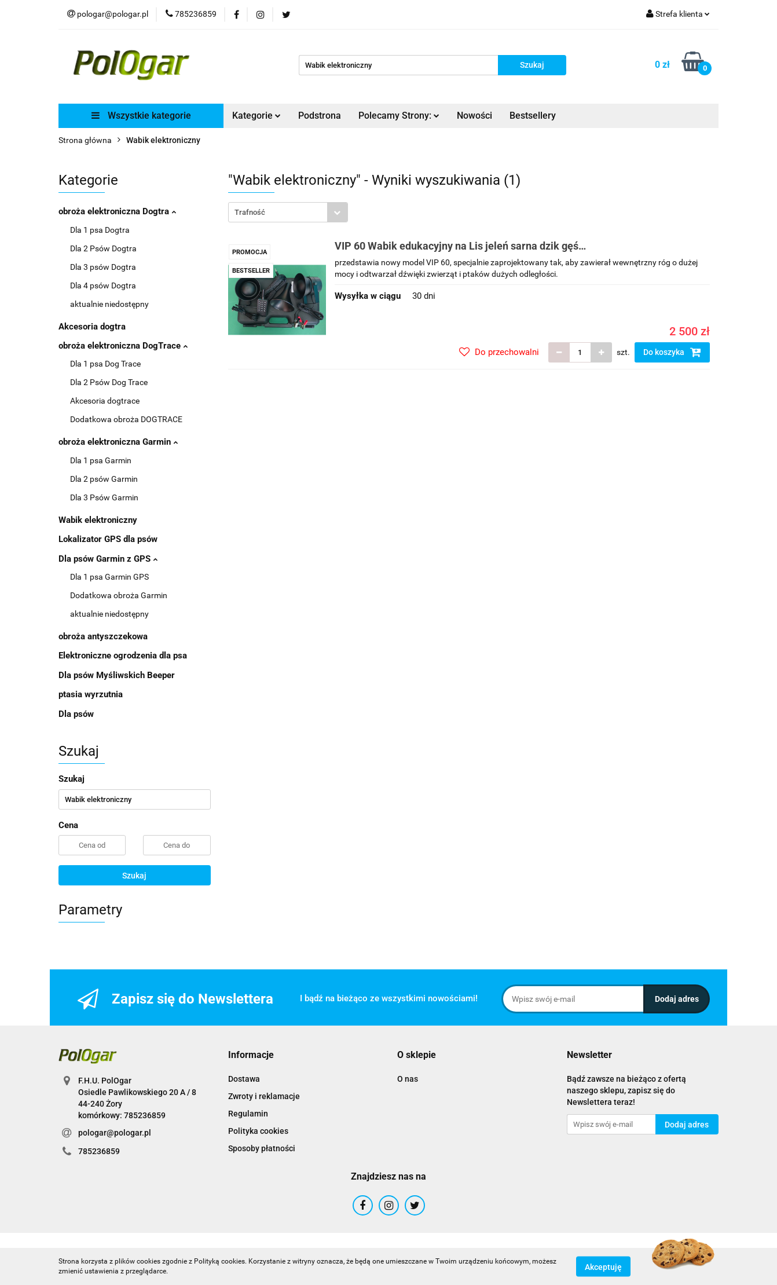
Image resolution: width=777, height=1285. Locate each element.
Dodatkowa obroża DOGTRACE (126, 419)
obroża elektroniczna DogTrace (123, 346)
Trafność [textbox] (249, 212)
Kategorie (256, 115)
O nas (407, 1078)
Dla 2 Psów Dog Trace (109, 382)
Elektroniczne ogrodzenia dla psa (122, 655)
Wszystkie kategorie (141, 115)
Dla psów (76, 714)
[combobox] (288, 212)
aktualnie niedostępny (109, 304)
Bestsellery (533, 115)
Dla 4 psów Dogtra (103, 285)
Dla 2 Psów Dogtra (103, 248)
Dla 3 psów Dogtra (103, 267)
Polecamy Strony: (398, 115)
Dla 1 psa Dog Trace (105, 363)
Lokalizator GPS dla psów (107, 539)
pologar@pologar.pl (114, 1132)
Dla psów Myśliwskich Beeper (116, 675)
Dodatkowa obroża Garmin (118, 595)
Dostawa (244, 1078)
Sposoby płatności (261, 1148)
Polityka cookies (258, 1131)
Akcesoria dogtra (92, 326)
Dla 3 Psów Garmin (104, 497)
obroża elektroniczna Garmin (118, 442)
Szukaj (134, 875)
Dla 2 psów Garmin (104, 479)
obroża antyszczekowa (103, 636)
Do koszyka (672, 352)
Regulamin (248, 1113)
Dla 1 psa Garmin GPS (109, 576)
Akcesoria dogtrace (105, 400)
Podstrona (319, 115)
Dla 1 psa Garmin (100, 460)
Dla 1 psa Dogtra (100, 230)
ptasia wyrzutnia (90, 694)
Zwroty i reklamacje (264, 1096)
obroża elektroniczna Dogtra (117, 211)
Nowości (474, 115)
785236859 (99, 1151)
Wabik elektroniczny (97, 520)
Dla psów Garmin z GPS (107, 559)
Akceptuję (603, 1266)
